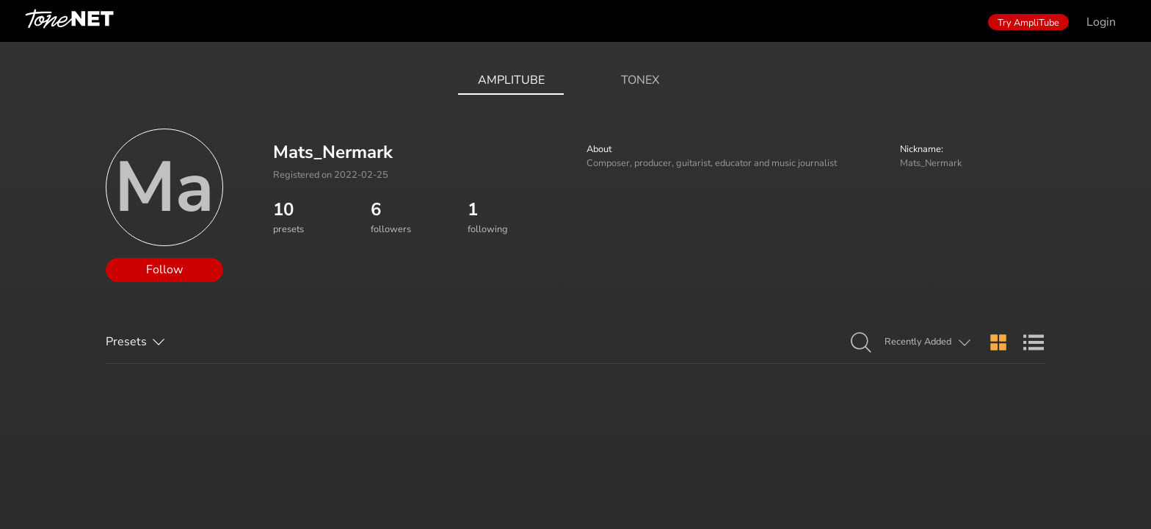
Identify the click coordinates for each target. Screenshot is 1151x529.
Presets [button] (126, 342)
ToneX (640, 80)
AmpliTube (511, 80)
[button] (861, 343)
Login (1101, 22)
